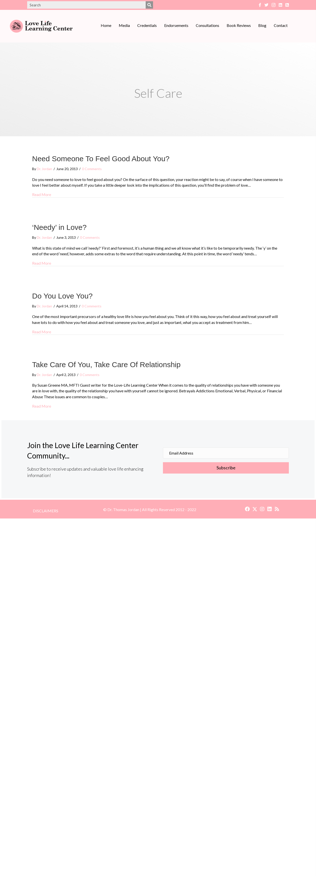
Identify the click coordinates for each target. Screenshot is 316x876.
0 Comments (92, 169)
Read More (41, 194)
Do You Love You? (62, 296)
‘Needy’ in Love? (59, 227)
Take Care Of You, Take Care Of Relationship (106, 364)
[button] (247, 509)
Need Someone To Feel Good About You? (101, 159)
